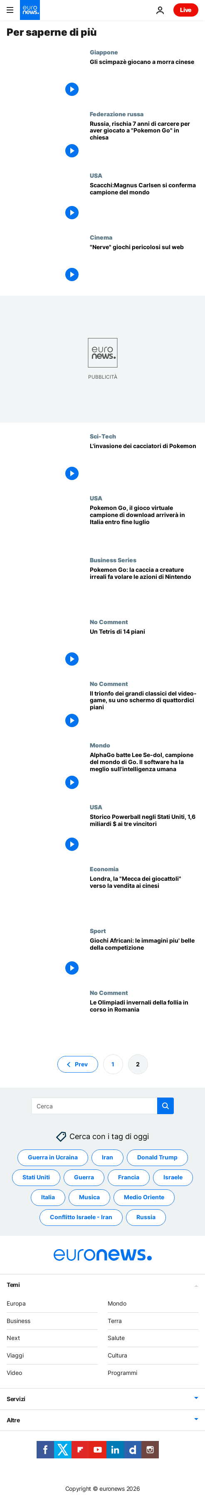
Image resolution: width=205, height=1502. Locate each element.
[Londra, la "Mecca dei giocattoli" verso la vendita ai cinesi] (144, 896)
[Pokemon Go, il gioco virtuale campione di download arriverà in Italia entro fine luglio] (144, 525)
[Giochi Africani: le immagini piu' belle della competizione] (144, 958)
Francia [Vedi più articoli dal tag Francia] (128, 1177)
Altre (13, 1419)
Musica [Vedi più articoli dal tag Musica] (89, 1197)
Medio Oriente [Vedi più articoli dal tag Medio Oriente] (144, 1197)
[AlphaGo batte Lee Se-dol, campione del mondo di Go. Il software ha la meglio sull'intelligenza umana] (144, 773)
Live (186, 9)
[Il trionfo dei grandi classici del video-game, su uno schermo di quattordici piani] (144, 711)
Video (14, 1372)
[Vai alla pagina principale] (30, 10)
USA (96, 175)
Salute (116, 1337)
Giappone (104, 52)
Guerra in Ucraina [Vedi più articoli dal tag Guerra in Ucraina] (53, 1157)
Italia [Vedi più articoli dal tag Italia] (48, 1197)
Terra (115, 1320)
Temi (13, 1284)
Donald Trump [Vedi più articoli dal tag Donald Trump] (157, 1157)
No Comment (109, 621)
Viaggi (15, 1355)
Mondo (100, 745)
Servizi (16, 1398)
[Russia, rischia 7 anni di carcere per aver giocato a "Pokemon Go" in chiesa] (144, 141)
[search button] (165, 1106)
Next (13, 1337)
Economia (104, 868)
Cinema (101, 237)
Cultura (117, 1355)
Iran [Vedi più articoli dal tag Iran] (107, 1157)
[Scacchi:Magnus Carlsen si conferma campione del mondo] (144, 203)
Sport (98, 930)
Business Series (113, 559)
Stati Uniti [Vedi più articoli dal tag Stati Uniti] (36, 1177)
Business (18, 1320)
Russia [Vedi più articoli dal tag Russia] (146, 1216)
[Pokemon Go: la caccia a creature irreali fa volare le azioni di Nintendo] (144, 587)
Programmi (122, 1372)
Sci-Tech (103, 436)
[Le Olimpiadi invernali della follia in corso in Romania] (144, 1020)
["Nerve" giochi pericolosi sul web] (144, 265)
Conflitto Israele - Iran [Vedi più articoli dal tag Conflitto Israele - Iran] (81, 1216)
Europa (16, 1302)
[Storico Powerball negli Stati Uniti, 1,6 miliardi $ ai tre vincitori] (144, 834)
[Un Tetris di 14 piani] (144, 649)
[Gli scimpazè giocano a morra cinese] (144, 79)
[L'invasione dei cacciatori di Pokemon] (144, 464)
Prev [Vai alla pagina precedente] (81, 1063)
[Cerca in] (102, 1106)
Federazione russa (116, 113)
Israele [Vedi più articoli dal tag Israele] (173, 1177)
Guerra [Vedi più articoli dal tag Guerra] (84, 1177)
